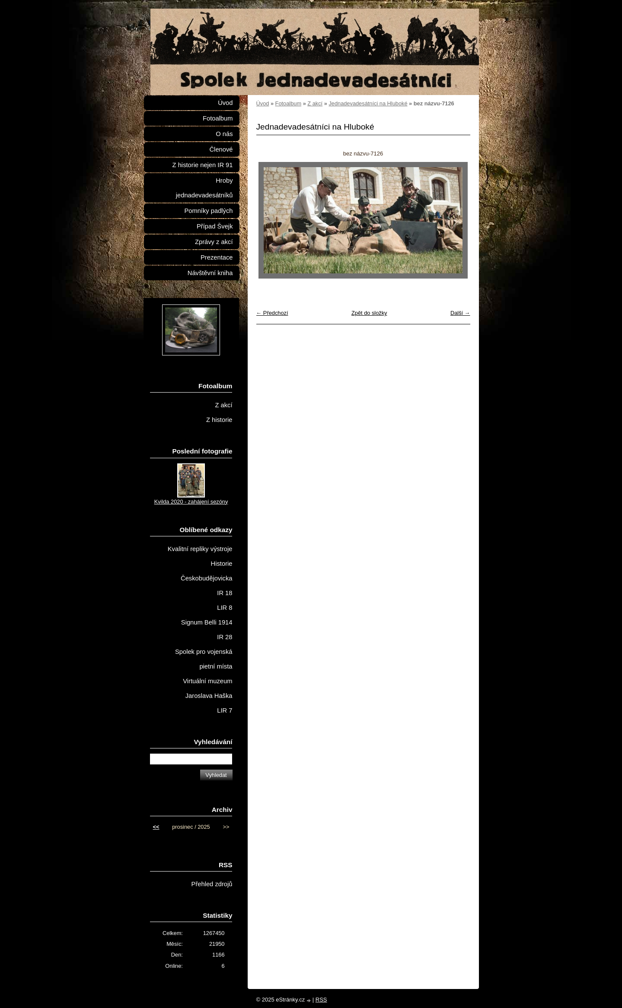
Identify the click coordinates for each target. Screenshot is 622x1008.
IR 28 (224, 637)
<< (156, 827)
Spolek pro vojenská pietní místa (204, 659)
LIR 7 (224, 710)
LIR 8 (224, 607)
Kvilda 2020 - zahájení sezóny (191, 501)
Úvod (262, 103)
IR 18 (224, 593)
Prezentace (217, 257)
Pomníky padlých (208, 210)
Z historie (219, 419)
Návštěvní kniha (210, 272)
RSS (321, 999)
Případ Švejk (215, 226)
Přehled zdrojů (212, 884)
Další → (460, 313)
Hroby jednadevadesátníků (204, 188)
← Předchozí (272, 313)
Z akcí (314, 103)
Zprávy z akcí (214, 241)
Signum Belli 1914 (207, 622)
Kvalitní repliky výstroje (200, 548)
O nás (224, 133)
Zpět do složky (369, 313)
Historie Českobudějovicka (206, 571)
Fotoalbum (288, 103)
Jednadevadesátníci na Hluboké (368, 103)
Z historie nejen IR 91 (202, 165)
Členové (221, 149)
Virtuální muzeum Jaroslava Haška (207, 688)
